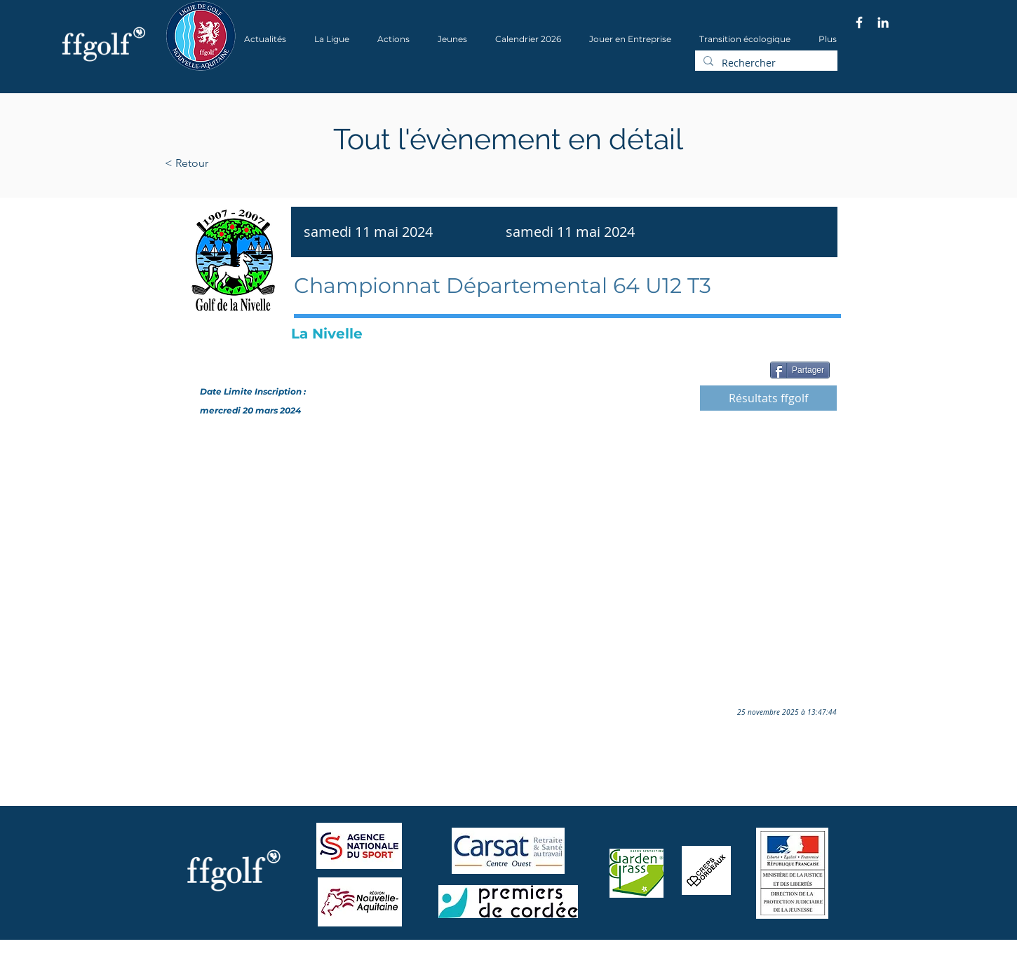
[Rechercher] (765, 63)
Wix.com (355, 953)
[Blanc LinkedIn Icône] (883, 22)
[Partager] (800, 370)
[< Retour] (231, 163)
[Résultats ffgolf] (768, 398)
